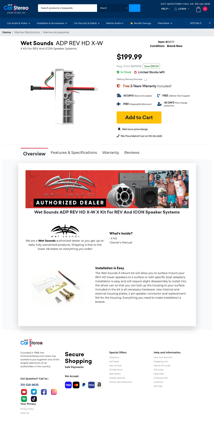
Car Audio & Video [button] (18, 23)
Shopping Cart (161, 361)
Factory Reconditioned (120, 382)
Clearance (114, 357)
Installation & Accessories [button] (52, 23)
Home (6, 32)
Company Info (161, 378)
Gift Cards (158, 369)
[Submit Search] (134, 8)
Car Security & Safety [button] (87, 23)
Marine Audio (114, 23)
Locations (158, 382)
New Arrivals (115, 365)
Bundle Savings (141, 23)
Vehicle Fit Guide (162, 365)
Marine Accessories (56, 32)
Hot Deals (114, 361)
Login (182, 8)
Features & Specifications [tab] (74, 152)
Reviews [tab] (131, 152)
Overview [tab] (34, 153)
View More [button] (165, 23)
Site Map (158, 386)
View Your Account (163, 357)
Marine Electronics (27, 32)
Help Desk (159, 374)
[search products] (67, 8)
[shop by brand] (113, 8)
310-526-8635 (202, 3)
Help (164, 8)
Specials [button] (200, 23)
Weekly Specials (117, 378)
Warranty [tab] (110, 152)
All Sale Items (116, 369)
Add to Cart (139, 117)
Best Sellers (115, 374)
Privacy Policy (27, 409)
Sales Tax (25, 413)
